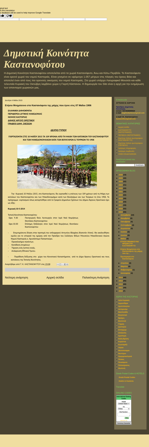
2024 (121, 181)
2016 (121, 209)
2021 (121, 192)
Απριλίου (125, 263)
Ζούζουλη (122, 333)
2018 (121, 202)
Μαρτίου (124, 266)
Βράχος (121, 318)
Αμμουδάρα (123, 303)
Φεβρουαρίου (126, 270)
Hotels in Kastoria (126, 381)
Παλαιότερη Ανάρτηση (95, 277)
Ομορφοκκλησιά (125, 356)
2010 (121, 291)
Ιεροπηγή (122, 336)
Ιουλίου (124, 232)
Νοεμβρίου (125, 218)
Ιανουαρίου (126, 273)
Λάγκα (121, 348)
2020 (121, 195)
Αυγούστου (126, 228)
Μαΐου (123, 239)
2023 (121, 185)
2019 (121, 198)
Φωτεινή (121, 368)
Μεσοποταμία (124, 350)
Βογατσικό (122, 315)
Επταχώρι (122, 330)
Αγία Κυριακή (124, 300)
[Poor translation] (9, 16)
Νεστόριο (122, 353)
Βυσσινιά (122, 321)
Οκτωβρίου (125, 222)
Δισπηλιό (122, 327)
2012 (121, 284)
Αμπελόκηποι (124, 306)
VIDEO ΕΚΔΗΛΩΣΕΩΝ (127, 154)
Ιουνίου (124, 235)
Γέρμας (121, 324)
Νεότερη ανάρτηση (16, 277)
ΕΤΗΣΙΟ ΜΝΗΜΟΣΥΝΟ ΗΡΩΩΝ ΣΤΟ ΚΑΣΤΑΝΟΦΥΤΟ (129, 244)
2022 (121, 188)
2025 (121, 178)
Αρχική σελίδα (55, 277)
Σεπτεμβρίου (126, 225)
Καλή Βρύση (123, 339)
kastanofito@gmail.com (126, 119)
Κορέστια (122, 342)
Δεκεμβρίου (126, 215)
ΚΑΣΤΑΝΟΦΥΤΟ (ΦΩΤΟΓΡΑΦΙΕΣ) (125, 131)
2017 (121, 205)
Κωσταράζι (122, 345)
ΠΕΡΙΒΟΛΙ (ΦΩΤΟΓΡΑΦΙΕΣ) (129, 135)
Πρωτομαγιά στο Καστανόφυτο (127, 258)
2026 (121, 175)
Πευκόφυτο (122, 362)
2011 (121, 288)
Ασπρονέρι (123, 309)
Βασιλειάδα (123, 312)
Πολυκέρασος (124, 365)
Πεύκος (121, 359)
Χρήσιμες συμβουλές (126, 151)
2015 (121, 212)
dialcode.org (123, 420)
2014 (121, 277)
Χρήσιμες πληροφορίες (127, 148)
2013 (121, 281)
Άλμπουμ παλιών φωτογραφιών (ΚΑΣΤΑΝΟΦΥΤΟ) (130, 139)
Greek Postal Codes (127, 377)
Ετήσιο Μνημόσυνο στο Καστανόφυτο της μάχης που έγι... (131, 251)
